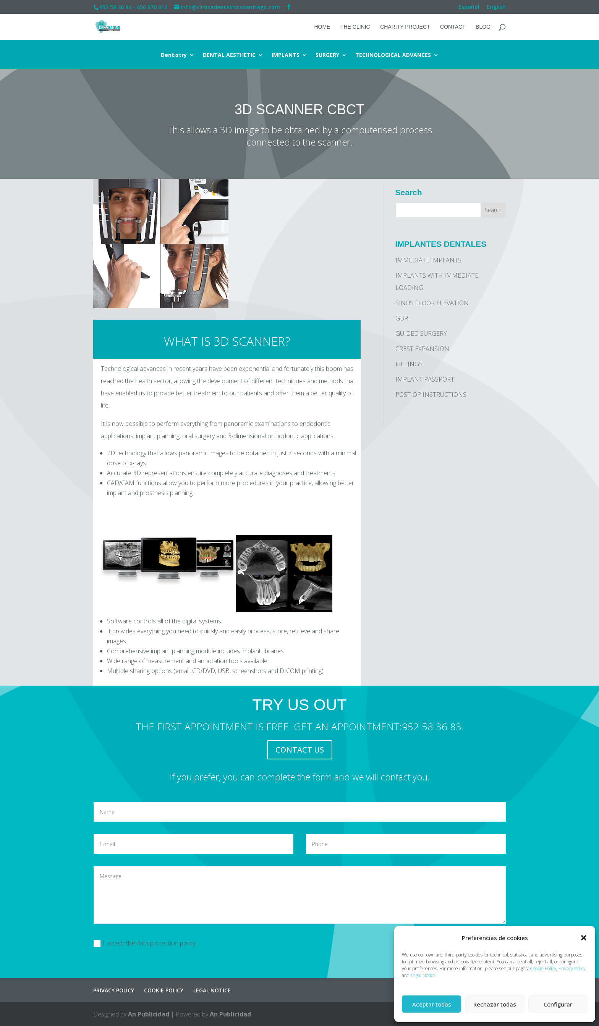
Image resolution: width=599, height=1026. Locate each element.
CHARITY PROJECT (405, 27)
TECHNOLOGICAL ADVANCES (393, 55)
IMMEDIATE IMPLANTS (428, 260)
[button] (584, 938)
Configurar (558, 1004)
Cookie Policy (543, 968)
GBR (401, 318)
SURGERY (327, 55)
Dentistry (174, 55)
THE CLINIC (355, 27)
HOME (322, 27)
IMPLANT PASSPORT (424, 379)
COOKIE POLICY (163, 990)
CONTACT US (299, 749)
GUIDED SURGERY (421, 333)
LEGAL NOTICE (212, 990)
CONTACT (453, 27)
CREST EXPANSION (422, 349)
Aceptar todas (431, 1004)
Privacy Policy (572, 968)
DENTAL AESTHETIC (229, 55)
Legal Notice (423, 975)
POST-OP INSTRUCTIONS (430, 394)
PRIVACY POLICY (113, 990)
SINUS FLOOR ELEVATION (432, 303)
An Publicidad (148, 1014)
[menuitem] (468, 9)
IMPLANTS (286, 55)
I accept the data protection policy (144, 943)
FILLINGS (409, 364)
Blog (483, 27)
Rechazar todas (494, 1004)
